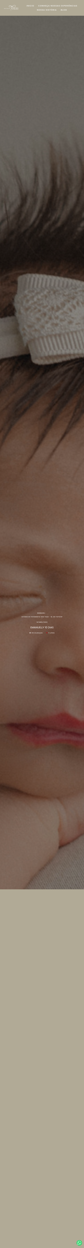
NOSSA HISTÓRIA (47, 10)
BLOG (64, 10)
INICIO (30, 5)
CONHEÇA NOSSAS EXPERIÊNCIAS (57, 5)
